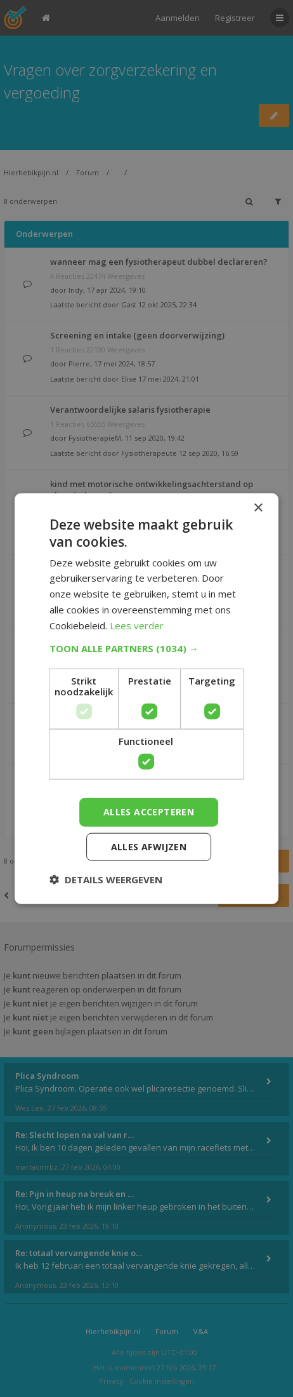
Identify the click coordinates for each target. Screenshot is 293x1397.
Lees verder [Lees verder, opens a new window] (137, 624)
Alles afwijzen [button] (149, 846)
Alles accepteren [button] (148, 812)
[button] (146, 648)
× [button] (258, 508)
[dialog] (146, 698)
